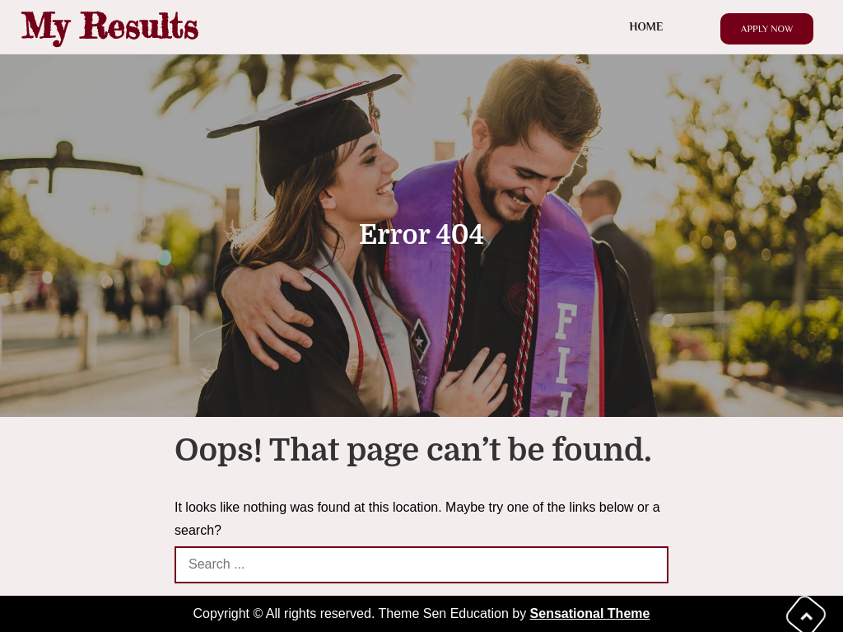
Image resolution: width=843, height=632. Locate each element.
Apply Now (767, 29)
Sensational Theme (590, 613)
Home (647, 26)
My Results (109, 26)
